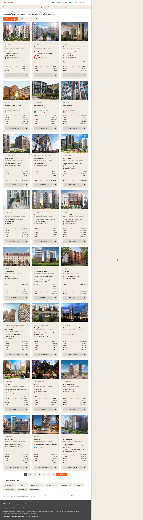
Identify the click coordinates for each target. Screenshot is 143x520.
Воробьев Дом (75, 105)
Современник (16, 271)
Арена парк (16, 215)
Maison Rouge (45, 158)
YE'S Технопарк (75, 384)
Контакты (6, 516)
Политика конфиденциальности (20, 516)
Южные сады (45, 215)
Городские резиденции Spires (75, 328)
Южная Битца (75, 439)
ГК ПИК (23, 485)
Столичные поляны (45, 271)
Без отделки (66, 485)
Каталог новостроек (24, 7)
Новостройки (9, 485)
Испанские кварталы (45, 47)
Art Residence (45, 105)
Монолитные (52, 485)
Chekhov (75, 271)
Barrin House (16, 439)
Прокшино (75, 47)
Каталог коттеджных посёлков (42, 7)
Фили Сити (45, 439)
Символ (16, 384)
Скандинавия (16, 47)
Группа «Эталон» (37, 485)
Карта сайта (35, 516)
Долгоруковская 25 (16, 158)
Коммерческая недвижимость (63, 7)
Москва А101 (75, 215)
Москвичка (75, 158)
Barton (45, 384)
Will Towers (16, 330)
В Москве (22, 489)
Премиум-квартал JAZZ (16, 105)
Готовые (79, 485)
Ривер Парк (45, 328)
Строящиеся (9, 489)
